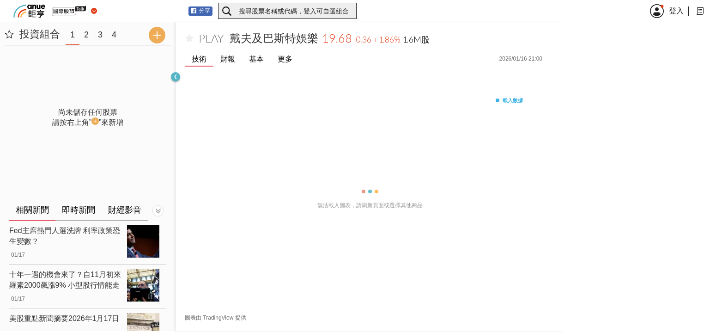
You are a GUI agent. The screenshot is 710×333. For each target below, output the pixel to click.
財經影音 (124, 210)
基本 (256, 59)
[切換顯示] (158, 210)
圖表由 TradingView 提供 (215, 317)
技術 (199, 59)
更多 (285, 59)
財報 (227, 59)
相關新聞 (32, 210)
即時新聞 (78, 210)
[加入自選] (189, 38)
